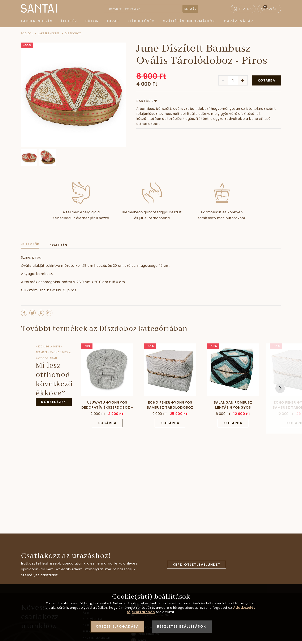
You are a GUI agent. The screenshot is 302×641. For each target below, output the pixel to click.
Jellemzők (30, 244)
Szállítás (58, 245)
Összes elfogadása (117, 626)
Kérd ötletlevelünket (196, 564)
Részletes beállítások (181, 626)
